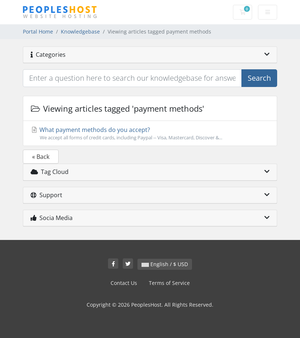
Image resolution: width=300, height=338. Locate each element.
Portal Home (38, 31)
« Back (40, 157)
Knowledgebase (80, 31)
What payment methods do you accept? (150, 133)
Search (259, 78)
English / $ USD (165, 264)
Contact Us (124, 282)
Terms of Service (169, 282)
